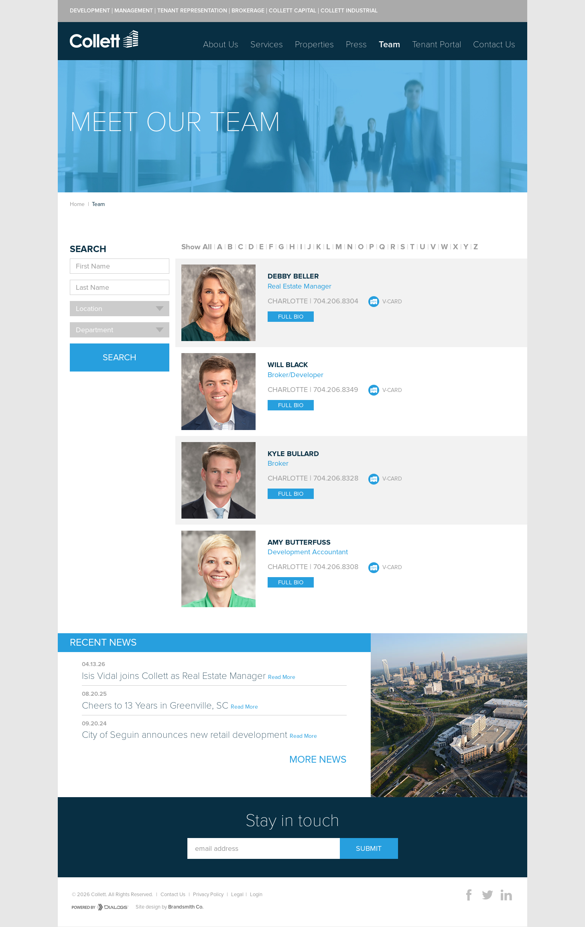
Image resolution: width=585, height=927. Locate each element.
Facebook (468, 895)
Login (256, 894)
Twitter (487, 895)
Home (77, 204)
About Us (220, 44)
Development (90, 11)
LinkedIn (506, 895)
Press (356, 44)
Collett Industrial (349, 11)
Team (389, 44)
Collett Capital (292, 11)
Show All (196, 246)
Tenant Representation (192, 11)
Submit (369, 848)
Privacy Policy (208, 894)
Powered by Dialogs (100, 907)
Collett (104, 39)
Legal (237, 894)
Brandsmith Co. (185, 907)
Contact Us (494, 44)
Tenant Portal (436, 44)
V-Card (392, 301)
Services (266, 44)
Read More (281, 677)
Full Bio (290, 316)
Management (133, 11)
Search (119, 357)
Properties (314, 44)
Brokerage (248, 11)
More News (318, 759)
